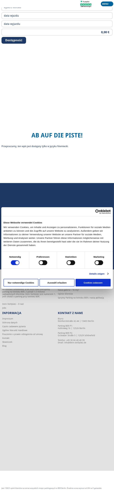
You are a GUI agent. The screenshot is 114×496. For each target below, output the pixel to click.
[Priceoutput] (57, 32)
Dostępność (13, 40)
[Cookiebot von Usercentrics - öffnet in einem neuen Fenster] (97, 211)
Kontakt (5, 338)
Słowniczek (7, 342)
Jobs (4, 308)
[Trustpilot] (86, 3)
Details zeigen (96, 273)
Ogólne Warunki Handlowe (14, 330)
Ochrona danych (9, 322)
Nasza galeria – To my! (68, 290)
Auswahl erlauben (57, 282)
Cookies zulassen (93, 282)
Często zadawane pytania (14, 326)
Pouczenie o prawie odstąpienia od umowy (22, 334)
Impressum (7, 318)
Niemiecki (62, 146)
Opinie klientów (65, 294)
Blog (4, 346)
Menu (106, 4)
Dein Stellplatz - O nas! (13, 304)
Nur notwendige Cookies (21, 282)
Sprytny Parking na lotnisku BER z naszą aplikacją (81, 298)
